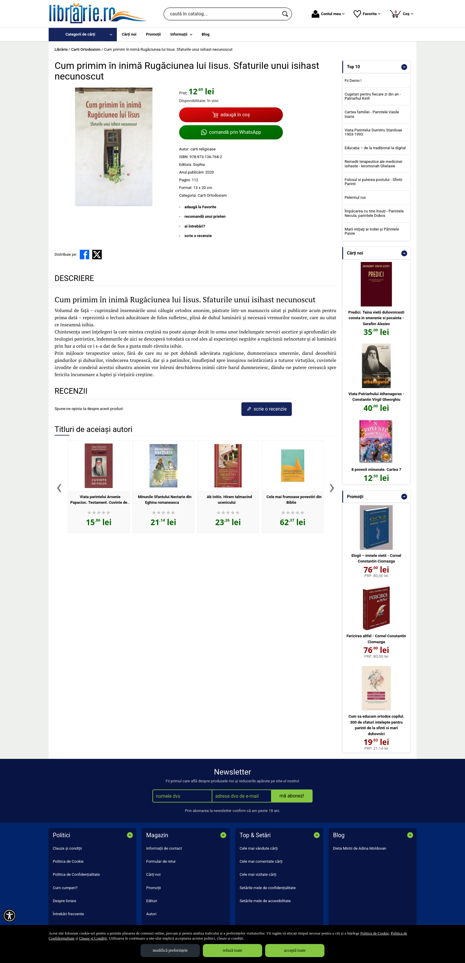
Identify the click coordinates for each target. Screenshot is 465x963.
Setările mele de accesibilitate (265, 901)
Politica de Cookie (68, 861)
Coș (401, 13)
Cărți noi (153, 874)
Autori (151, 914)
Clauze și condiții (67, 848)
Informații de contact (164, 848)
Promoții (153, 888)
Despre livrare (64, 901)
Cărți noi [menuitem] (129, 34)
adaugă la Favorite (200, 207)
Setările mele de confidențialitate (268, 888)
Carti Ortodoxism (212, 195)
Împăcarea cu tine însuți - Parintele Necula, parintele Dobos (374, 213)
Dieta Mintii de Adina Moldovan (359, 848)
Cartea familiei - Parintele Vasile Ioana (372, 114)
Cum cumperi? (65, 888)
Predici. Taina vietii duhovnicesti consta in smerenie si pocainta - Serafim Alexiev (376, 318)
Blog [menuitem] (206, 34)
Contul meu (328, 14)
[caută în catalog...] (221, 13)
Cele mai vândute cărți (259, 848)
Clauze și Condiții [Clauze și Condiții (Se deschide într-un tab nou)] (93, 938)
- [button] (404, 67)
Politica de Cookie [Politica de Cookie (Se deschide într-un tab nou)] (374, 933)
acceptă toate (295, 950)
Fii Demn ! (353, 80)
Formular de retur (161, 861)
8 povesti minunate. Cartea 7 (376, 469)
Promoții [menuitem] (153, 34)
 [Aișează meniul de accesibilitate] (9, 915)
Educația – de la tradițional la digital (375, 148)
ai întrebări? (194, 226)
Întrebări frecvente (68, 914)
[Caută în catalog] (285, 13)
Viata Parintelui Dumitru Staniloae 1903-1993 (373, 132)
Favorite (366, 14)
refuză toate (232, 950)
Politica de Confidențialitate (76, 874)
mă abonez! (292, 796)
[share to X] (97, 254)
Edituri (151, 901)
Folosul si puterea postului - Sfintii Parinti (373, 181)
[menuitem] (83, 34)
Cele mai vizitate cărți (258, 874)
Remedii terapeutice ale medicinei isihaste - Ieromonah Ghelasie (373, 163)
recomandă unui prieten (205, 216)
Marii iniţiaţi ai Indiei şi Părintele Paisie (372, 231)
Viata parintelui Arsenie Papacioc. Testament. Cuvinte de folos (98, 503)
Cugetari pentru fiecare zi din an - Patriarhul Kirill (373, 96)
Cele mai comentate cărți (261, 861)
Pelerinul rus (355, 197)
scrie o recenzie (198, 235)
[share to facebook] (84, 254)
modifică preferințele (170, 950)
